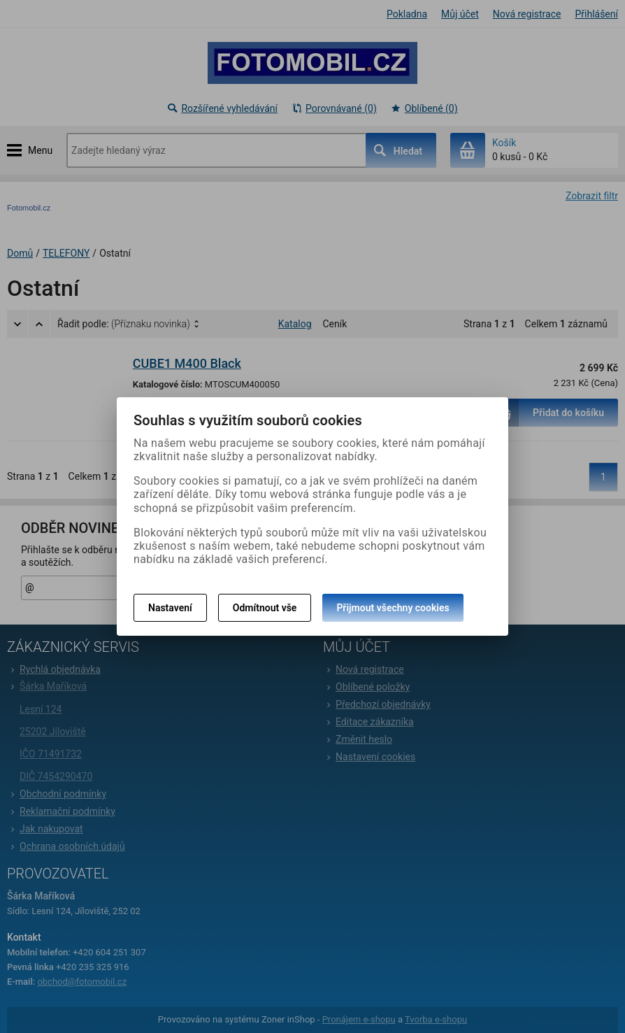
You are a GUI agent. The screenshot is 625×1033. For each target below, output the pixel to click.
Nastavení (170, 607)
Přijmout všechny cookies (392, 607)
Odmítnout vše (265, 607)
